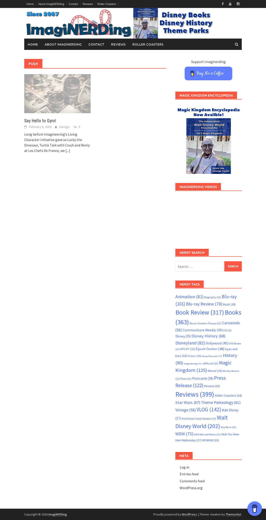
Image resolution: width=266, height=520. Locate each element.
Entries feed (189, 474)
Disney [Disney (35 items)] (183, 336)
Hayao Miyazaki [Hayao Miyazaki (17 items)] (212, 356)
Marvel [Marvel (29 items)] (215, 371)
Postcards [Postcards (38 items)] (202, 378)
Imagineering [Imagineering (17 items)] (192, 363)
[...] (67, 150)
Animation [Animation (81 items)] (189, 296)
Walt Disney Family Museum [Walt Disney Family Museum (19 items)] (199, 418)
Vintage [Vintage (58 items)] (185, 410)
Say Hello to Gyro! (40, 120)
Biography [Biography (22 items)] (212, 297)
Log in (184, 467)
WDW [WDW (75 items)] (184, 434)
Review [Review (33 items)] (212, 386)
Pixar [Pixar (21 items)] (186, 378)
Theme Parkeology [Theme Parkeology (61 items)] (221, 402)
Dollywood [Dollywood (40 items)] (217, 343)
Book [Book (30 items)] (229, 304)
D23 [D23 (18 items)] (227, 330)
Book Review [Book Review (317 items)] (199, 312)
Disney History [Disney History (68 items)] (208, 336)
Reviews (87, 4)
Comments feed (192, 481)
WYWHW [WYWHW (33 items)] (210, 440)
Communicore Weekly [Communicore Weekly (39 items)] (202, 330)
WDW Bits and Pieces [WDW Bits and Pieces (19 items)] (207, 434)
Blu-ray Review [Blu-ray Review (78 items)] (204, 304)
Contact (73, 4)
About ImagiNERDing (51, 4)
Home (30, 4)
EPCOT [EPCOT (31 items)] (188, 349)
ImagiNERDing (57, 514)
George (64, 127)
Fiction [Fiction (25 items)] (194, 356)
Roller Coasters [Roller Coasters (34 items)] (228, 395)
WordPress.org (191, 488)
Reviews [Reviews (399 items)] (194, 394)
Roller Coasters (106, 4)
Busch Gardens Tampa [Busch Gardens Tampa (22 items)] (205, 323)
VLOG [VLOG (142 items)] (208, 409)
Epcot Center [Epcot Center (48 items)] (210, 349)
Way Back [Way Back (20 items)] (228, 427)
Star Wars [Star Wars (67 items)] (187, 402)
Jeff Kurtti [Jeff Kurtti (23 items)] (210, 363)
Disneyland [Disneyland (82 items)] (190, 343)
